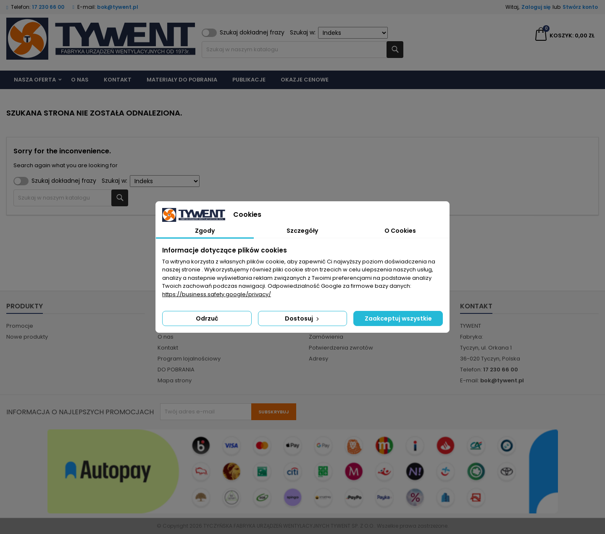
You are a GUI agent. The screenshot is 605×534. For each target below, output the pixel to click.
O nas (80, 80)
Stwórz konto (580, 7)
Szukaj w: (339, 33)
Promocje (19, 326)
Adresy (318, 359)
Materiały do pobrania (182, 80)
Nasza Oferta (35, 80)
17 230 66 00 (48, 7)
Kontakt (118, 80)
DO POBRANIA (176, 370)
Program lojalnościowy (189, 359)
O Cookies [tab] (400, 230)
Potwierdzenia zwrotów (341, 348)
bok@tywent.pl (117, 7)
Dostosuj (303, 318)
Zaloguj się (535, 7)
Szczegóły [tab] (302, 230)
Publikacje (249, 80)
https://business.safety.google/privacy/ (216, 294)
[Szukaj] (302, 49)
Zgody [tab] (205, 230)
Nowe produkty (27, 337)
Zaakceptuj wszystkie (398, 318)
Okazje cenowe (305, 80)
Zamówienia (326, 337)
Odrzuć (207, 318)
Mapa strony (175, 380)
